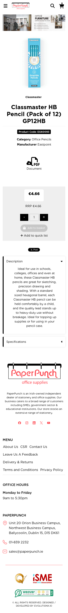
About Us (10, 447)
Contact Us (38, 447)
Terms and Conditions (20, 470)
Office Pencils (41, 139)
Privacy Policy (51, 470)
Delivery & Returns (18, 462)
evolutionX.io (43, 605)
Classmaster (33, 97)
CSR (23, 447)
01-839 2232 (19, 542)
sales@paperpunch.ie (26, 551)
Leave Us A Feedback (20, 454)
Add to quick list (34, 235)
